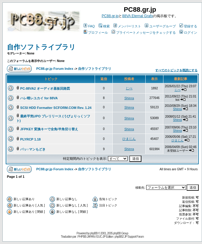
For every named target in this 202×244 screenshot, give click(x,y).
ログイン (188, 32)
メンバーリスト (127, 26)
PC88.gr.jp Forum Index (54, 68)
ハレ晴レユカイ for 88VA (39, 98)
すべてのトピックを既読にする (176, 70)
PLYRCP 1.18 (30, 139)
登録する (188, 26)
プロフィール (96, 32)
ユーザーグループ (160, 26)
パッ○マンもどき (33, 149)
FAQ (89, 26)
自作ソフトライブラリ (41, 47)
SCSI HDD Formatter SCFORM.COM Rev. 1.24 (55, 108)
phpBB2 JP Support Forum (129, 236)
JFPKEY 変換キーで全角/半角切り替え (49, 129)
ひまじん (129, 139)
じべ (129, 88)
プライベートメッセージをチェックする (144, 32)
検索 (104, 26)
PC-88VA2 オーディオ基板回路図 (45, 88)
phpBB (93, 233)
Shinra (129, 98)
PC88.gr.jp (110, 16)
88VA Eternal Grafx (137, 16)
